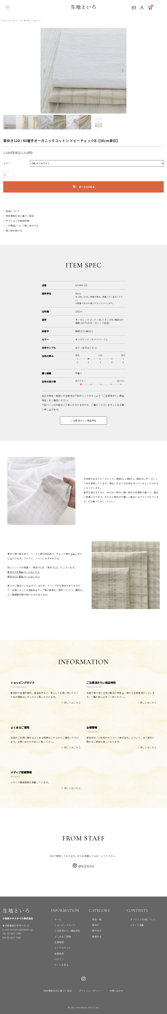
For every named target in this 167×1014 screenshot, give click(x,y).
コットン (17, 20)
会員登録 (55, 953)
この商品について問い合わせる (22, 225)
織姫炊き (93, 936)
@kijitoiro (83, 866)
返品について (13, 211)
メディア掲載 (134, 925)
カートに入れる (83, 186)
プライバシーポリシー (90, 990)
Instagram (83, 979)
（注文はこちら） (89, 347)
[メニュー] (7, 8)
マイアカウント (59, 947)
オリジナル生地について (140, 919)
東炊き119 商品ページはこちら (23, 572)
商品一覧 (93, 919)
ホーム (5, 20)
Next (121, 70)
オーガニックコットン (36, 20)
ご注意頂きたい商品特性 (83, 420)
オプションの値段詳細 (17, 220)
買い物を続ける (14, 230)
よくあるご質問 (59, 936)
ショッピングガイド (61, 925)
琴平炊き (93, 930)
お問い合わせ (134, 9)
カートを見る (149, 6)
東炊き (92, 925)
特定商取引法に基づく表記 (20, 215)
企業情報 (55, 942)
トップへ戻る (160, 1007)
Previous (45, 70)
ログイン (142, 9)
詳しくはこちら (72, 702)
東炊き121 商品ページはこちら (23, 576)
